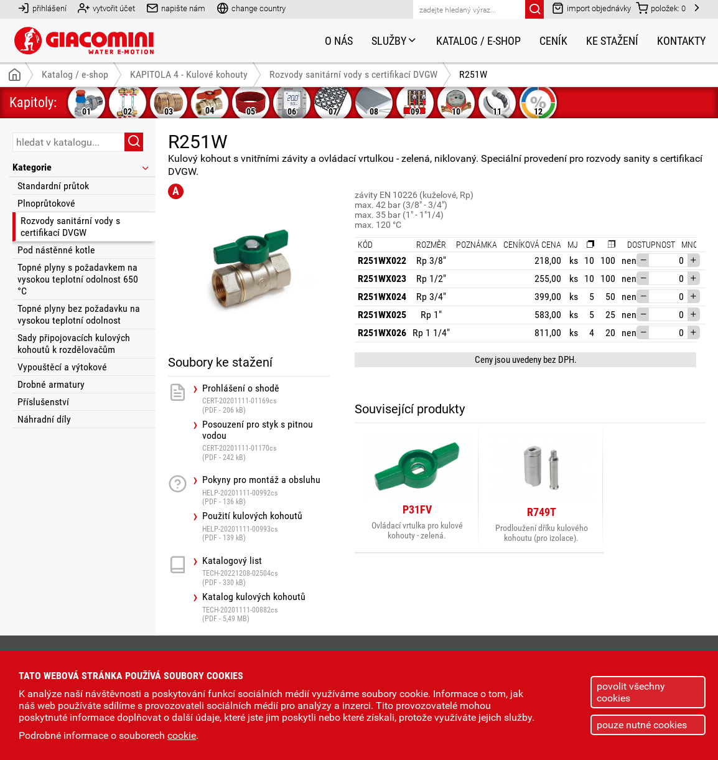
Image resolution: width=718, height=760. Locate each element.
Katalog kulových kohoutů (266, 607)
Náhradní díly (44, 419)
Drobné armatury (51, 384)
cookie (181, 735)
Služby (394, 40)
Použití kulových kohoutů (266, 526)
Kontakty (681, 40)
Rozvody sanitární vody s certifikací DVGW (70, 226)
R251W (473, 74)
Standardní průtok (53, 186)
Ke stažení (612, 40)
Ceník (553, 40)
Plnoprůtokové (46, 203)
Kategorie (81, 167)
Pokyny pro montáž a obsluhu (266, 490)
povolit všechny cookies (631, 692)
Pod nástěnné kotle (56, 250)
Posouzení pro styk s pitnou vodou (266, 440)
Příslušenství (43, 402)
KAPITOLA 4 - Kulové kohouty (189, 74)
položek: (661, 8)
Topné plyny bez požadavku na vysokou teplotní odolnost (78, 314)
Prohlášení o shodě (266, 399)
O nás (339, 40)
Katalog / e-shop (478, 40)
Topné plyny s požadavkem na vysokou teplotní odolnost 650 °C (77, 279)
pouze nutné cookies (642, 725)
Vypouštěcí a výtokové (62, 367)
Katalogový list (266, 571)
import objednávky (591, 8)
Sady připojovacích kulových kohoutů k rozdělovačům (73, 343)
